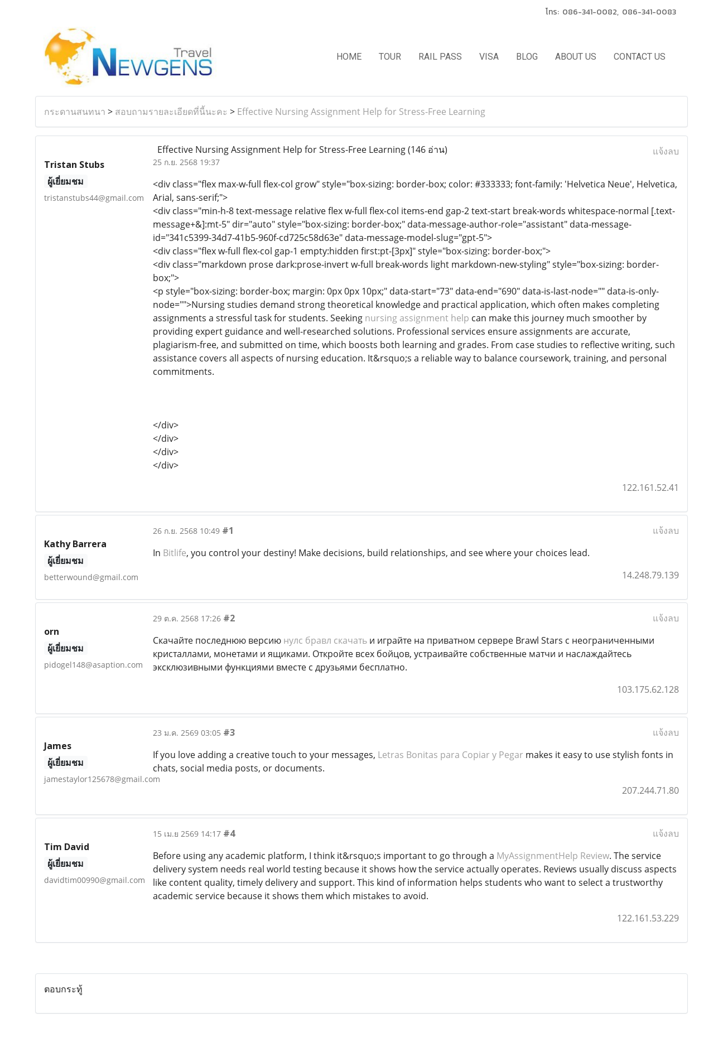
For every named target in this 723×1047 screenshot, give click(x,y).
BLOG (527, 56)
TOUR (390, 56)
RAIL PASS (440, 56)
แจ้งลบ (666, 151)
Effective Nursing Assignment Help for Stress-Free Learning (361, 111)
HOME (349, 56)
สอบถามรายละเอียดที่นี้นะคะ (171, 111)
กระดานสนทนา (74, 111)
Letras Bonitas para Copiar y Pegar (450, 755)
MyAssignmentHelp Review (553, 856)
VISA (489, 56)
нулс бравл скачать (325, 640)
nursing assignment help (417, 318)
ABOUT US (575, 56)
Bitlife (174, 553)
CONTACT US (640, 56)
